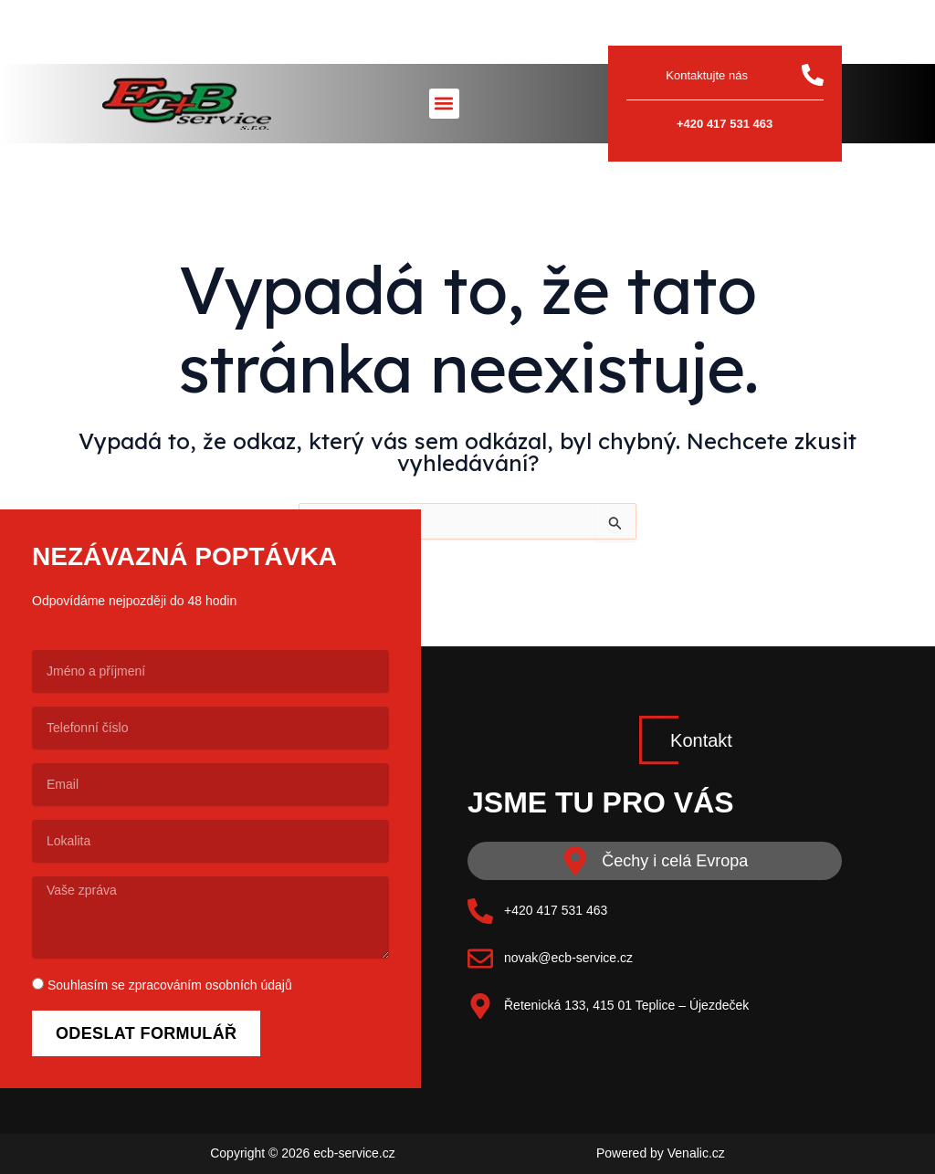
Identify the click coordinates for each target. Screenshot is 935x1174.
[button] (444, 104)
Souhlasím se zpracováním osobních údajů (169, 985)
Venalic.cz (696, 1153)
